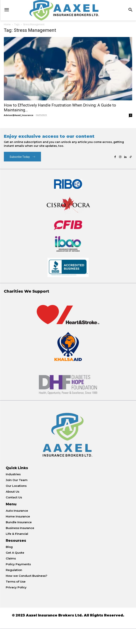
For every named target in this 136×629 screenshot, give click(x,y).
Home (7, 24)
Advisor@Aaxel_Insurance (18, 115)
